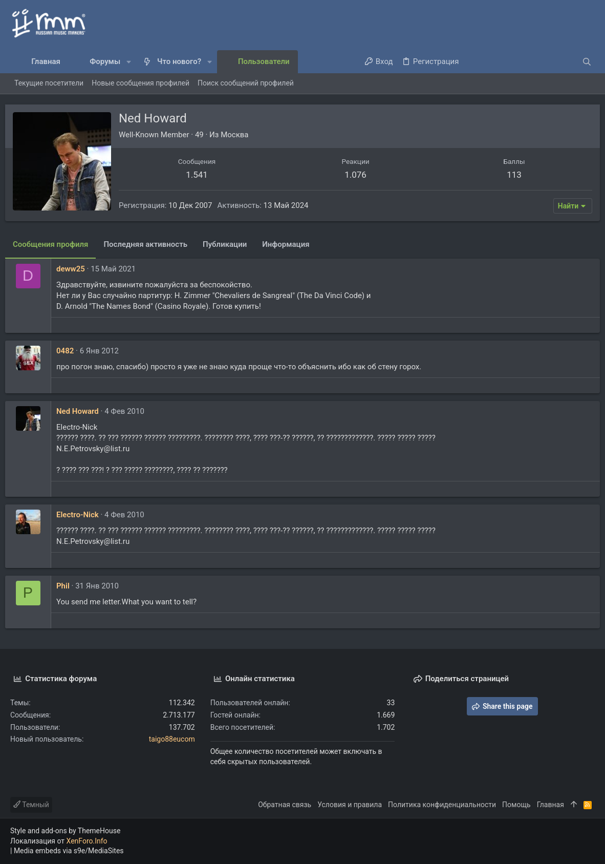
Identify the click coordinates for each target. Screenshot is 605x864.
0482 (70, 350)
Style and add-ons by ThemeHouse (65, 831)
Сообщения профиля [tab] (55, 244)
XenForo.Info (87, 841)
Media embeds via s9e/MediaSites (69, 851)
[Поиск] (531, 61)
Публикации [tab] (230, 244)
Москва (239, 134)
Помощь (516, 804)
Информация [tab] (290, 244)
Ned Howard (82, 411)
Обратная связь (284, 804)
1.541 (200, 175)
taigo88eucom (172, 739)
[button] (128, 62)
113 (510, 175)
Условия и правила (349, 804)
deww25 (75, 268)
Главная (550, 804)
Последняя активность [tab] (150, 244)
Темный (31, 804)
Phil (68, 586)
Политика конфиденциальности (442, 804)
